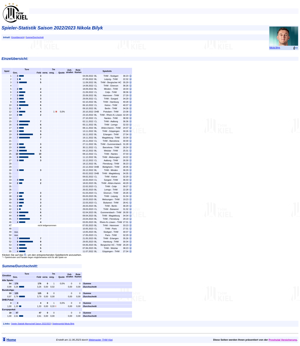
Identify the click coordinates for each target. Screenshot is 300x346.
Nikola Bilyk (274, 47)
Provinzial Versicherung (283, 339)
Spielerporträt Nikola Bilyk (63, 324)
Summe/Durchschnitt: (20, 266)
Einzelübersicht (17, 37)
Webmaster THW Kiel (100, 339)
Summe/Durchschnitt (35, 37)
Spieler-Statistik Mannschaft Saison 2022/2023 (31, 324)
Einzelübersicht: (15, 59)
